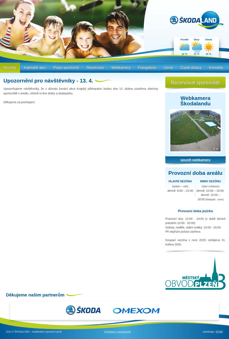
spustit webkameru (195, 160)
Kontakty (216, 68)
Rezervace (95, 68)
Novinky (10, 68)
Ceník (168, 68)
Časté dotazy (191, 68)
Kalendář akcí (35, 68)
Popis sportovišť (66, 68)
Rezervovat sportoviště (195, 82)
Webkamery (121, 68)
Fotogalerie (147, 68)
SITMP (219, 331)
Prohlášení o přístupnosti (117, 331)
